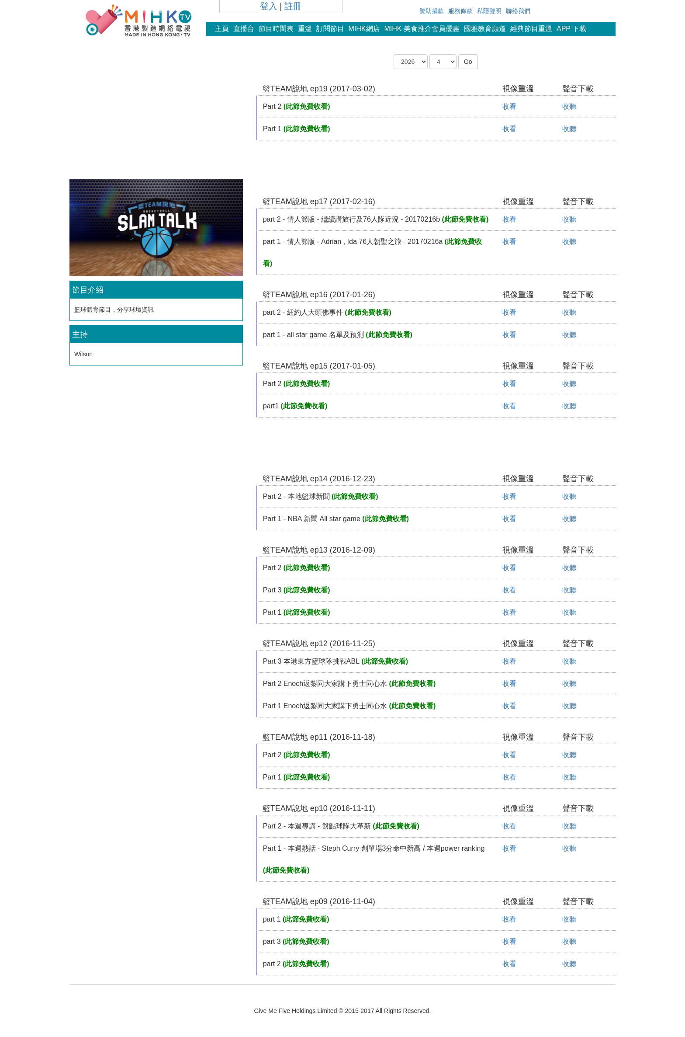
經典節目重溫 (531, 28)
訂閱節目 (330, 28)
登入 (268, 6)
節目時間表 (276, 28)
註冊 (293, 6)
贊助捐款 (431, 10)
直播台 (243, 28)
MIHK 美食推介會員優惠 (422, 28)
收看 (509, 106)
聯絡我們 (518, 10)
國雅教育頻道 (485, 28)
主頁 (222, 28)
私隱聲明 (489, 10)
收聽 (569, 106)
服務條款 (460, 10)
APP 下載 (571, 28)
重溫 (305, 28)
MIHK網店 (364, 28)
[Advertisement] (156, 115)
